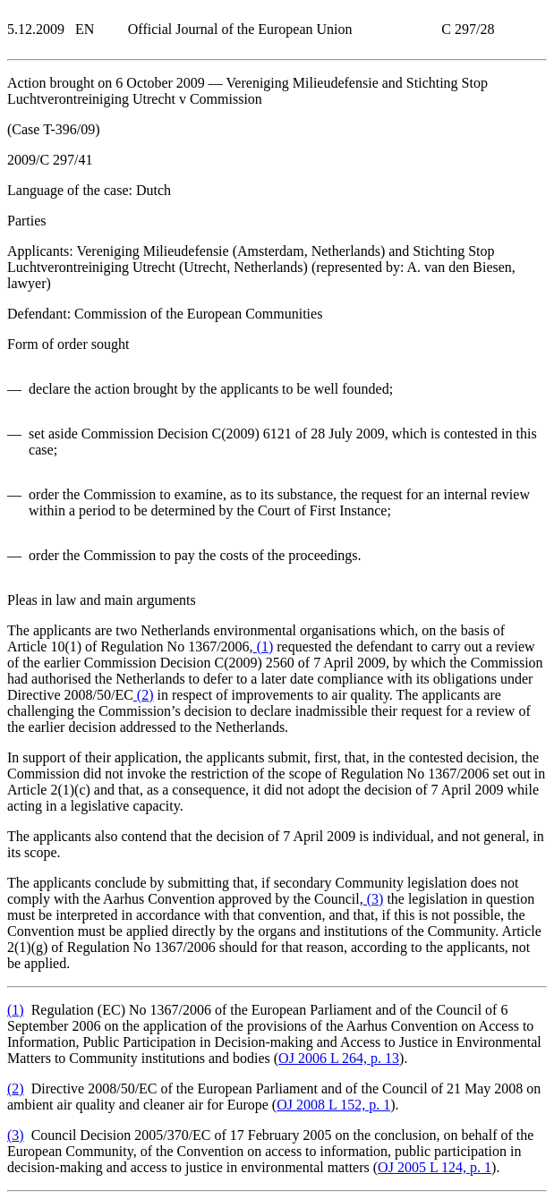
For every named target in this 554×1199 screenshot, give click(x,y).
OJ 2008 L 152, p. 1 (333, 1104)
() (263, 646)
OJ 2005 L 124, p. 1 (434, 1167)
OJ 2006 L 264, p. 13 (338, 1058)
